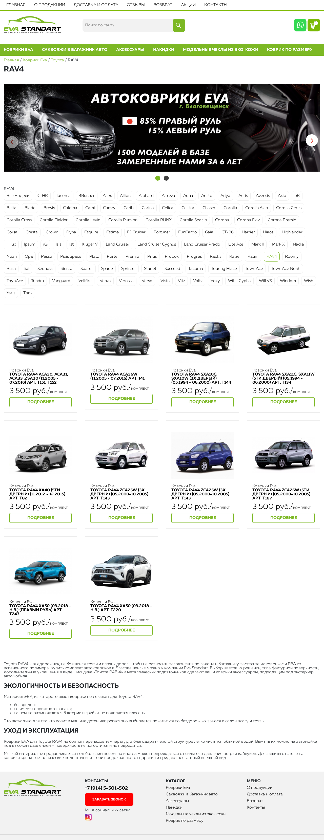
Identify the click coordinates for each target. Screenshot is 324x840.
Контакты (215, 5)
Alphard (146, 196)
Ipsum (29, 244)
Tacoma (63, 196)
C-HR (42, 196)
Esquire (91, 232)
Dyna (71, 232)
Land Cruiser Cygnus (156, 244)
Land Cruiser (117, 244)
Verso (147, 281)
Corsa (12, 232)
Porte (112, 257)
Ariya (225, 196)
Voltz (197, 281)
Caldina (70, 208)
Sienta (66, 269)
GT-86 (227, 232)
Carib (129, 208)
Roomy (292, 257)
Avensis (263, 196)
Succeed (172, 269)
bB (297, 196)
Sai (26, 269)
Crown (52, 232)
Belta (11, 208)
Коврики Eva (18, 50)
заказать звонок (109, 799)
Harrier (248, 232)
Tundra (37, 281)
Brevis (49, 208)
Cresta (32, 232)
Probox (172, 257)
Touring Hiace (224, 269)
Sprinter (128, 269)
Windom (288, 281)
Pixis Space (70, 257)
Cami (90, 208)
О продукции (49, 5)
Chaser (208, 208)
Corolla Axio (256, 208)
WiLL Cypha (239, 281)
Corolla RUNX (159, 220)
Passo (46, 257)
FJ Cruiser (136, 232)
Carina (148, 208)
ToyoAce (15, 281)
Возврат (162, 5)
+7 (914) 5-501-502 (106, 788)
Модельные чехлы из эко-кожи (220, 50)
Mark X (278, 244)
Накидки (163, 50)
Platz (94, 257)
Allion (125, 196)
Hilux (11, 244)
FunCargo (187, 232)
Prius (152, 257)
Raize (234, 257)
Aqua (188, 196)
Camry (109, 208)
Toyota (57, 60)
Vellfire (85, 281)
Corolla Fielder (54, 220)
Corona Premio (282, 220)
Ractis (215, 257)
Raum (253, 257)
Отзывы (136, 5)
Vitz (181, 281)
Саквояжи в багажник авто (74, 50)
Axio (282, 196)
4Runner (87, 196)
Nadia (298, 244)
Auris (243, 196)
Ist (71, 244)
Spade (107, 269)
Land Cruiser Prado (202, 244)
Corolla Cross (19, 220)
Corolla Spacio (193, 220)
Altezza (168, 196)
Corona (222, 220)
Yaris (11, 293)
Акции (188, 5)
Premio (132, 257)
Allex (107, 196)
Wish (308, 281)
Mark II (257, 244)
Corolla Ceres (288, 208)
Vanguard (61, 281)
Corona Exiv (248, 220)
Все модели (18, 196)
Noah (12, 257)
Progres (194, 257)
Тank (27, 293)
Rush (11, 269)
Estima (112, 232)
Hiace (268, 232)
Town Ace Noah (285, 269)
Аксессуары (130, 50)
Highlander (292, 232)
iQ (45, 244)
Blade (30, 208)
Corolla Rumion (122, 220)
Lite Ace (235, 244)
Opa (29, 257)
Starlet (150, 269)
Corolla (230, 208)
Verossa (126, 281)
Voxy (215, 281)
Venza (105, 281)
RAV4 (272, 257)
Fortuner (162, 232)
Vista (165, 281)
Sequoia (45, 269)
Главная (16, 5)
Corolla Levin (88, 220)
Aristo (206, 196)
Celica (167, 208)
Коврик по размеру (290, 50)
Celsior (187, 208)
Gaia (209, 232)
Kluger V (90, 244)
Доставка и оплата (96, 5)
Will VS (265, 281)
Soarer (86, 269)
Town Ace (254, 269)
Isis (58, 244)
